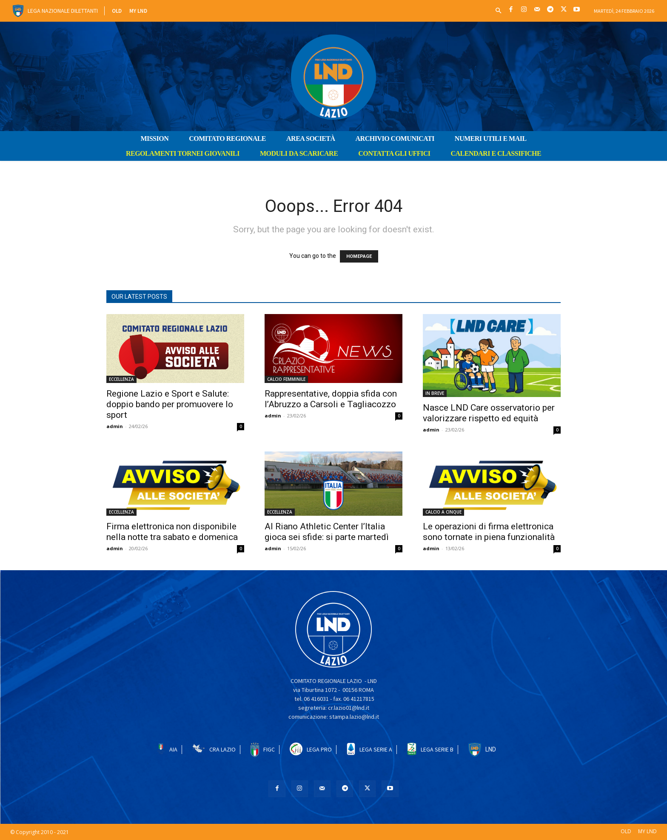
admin (114, 426)
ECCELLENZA (121, 379)
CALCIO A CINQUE (443, 512)
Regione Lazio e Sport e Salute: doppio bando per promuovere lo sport (169, 404)
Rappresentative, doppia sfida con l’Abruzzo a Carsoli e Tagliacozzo (331, 399)
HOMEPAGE (359, 256)
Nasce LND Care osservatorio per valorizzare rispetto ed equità (489, 413)
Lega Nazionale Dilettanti (63, 10)
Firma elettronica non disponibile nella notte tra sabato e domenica (172, 531)
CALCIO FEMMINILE (286, 379)
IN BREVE (434, 393)
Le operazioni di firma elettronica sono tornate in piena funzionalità (489, 531)
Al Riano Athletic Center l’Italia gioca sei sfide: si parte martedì (327, 531)
